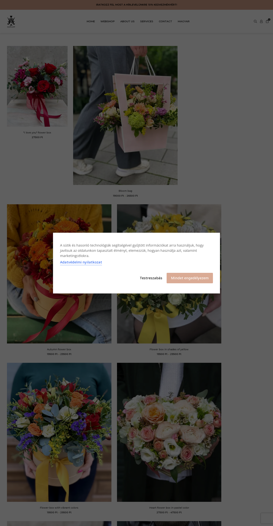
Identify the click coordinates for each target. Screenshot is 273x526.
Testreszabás (151, 278)
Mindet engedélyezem (190, 278)
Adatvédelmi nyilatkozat (81, 262)
